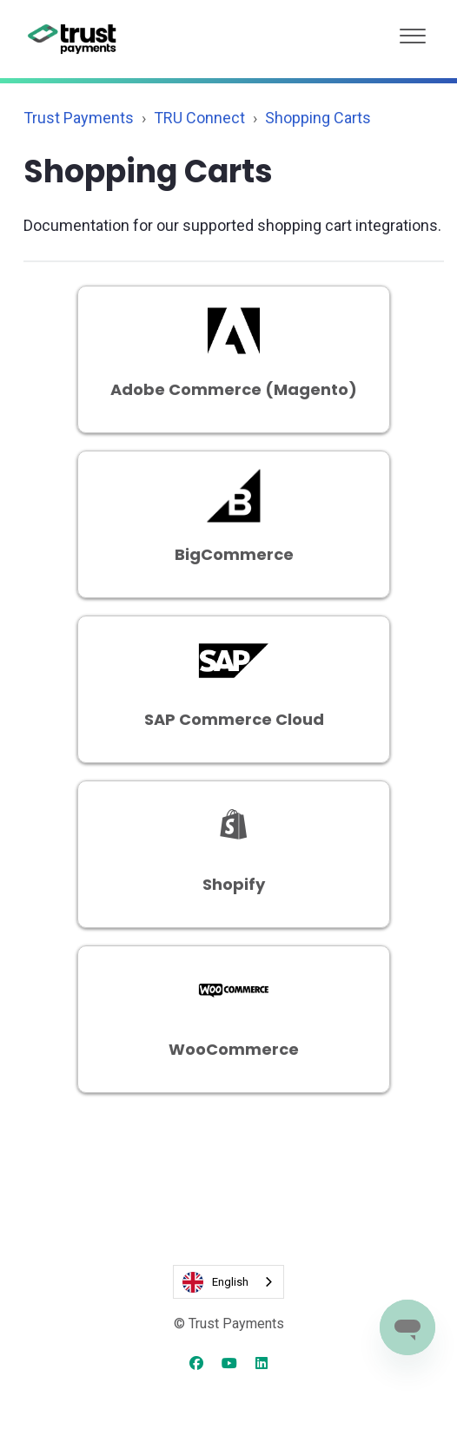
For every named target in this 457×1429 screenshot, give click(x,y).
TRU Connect (199, 118)
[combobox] (228, 1282)
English (215, 1282)
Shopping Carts (318, 118)
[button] (412, 32)
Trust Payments (78, 118)
